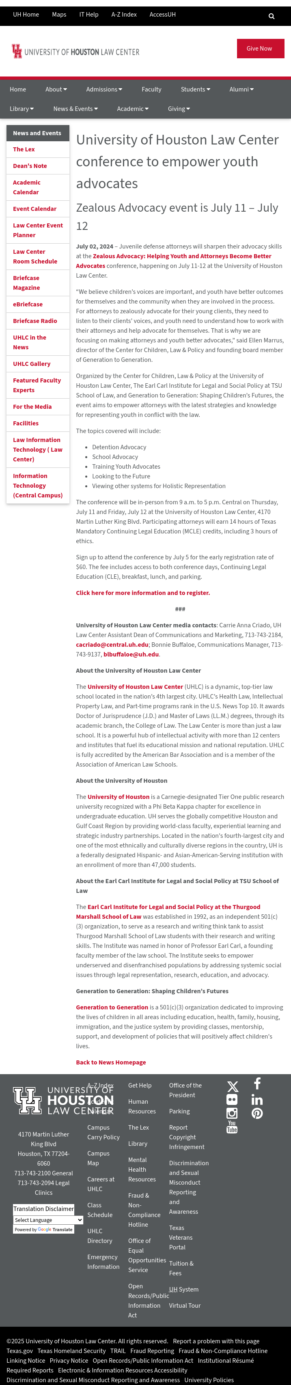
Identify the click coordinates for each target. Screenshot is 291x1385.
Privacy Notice (69, 1360)
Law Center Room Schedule (35, 256)
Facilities (26, 423)
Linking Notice (25, 1360)
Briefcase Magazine (26, 283)
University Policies (209, 1380)
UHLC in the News (29, 342)
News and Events (37, 133)
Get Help (140, 1085)
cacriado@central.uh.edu (112, 644)
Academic (133, 108)
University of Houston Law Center (135, 686)
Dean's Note (30, 165)
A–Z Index (100, 1085)
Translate (55, 1229)
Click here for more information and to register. (143, 592)
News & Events (75, 108)
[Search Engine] (272, 16)
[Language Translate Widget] (48, 1220)
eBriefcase (28, 304)
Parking (179, 1111)
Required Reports (30, 1370)
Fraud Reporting (152, 1351)
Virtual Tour (185, 1305)
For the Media (32, 406)
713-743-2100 (32, 1173)
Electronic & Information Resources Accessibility (123, 1370)
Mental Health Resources (142, 1170)
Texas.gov (19, 1351)
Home (18, 89)
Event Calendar (34, 208)
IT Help (89, 14)
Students (195, 89)
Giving (179, 108)
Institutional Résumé (226, 1360)
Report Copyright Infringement (187, 1137)
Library (22, 108)
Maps (59, 14)
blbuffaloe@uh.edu (131, 654)
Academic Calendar (27, 187)
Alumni (242, 89)
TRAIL (118, 1351)
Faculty (151, 89)
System (184, 1289)
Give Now (261, 48)
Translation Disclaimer (43, 1208)
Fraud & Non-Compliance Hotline (223, 1351)
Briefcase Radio (35, 321)
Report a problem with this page (216, 1341)
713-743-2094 (36, 1183)
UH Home (26, 14)
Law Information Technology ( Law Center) (38, 449)
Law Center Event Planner (38, 230)
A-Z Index (124, 14)
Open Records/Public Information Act (143, 1360)
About (56, 89)
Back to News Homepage (111, 1062)
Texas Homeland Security (71, 1351)
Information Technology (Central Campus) (38, 486)
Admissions (104, 89)
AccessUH (163, 14)
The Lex (24, 149)
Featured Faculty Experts (37, 385)
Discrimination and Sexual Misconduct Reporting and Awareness (93, 1380)
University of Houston (119, 796)
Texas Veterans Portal (181, 1238)
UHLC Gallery (32, 363)
